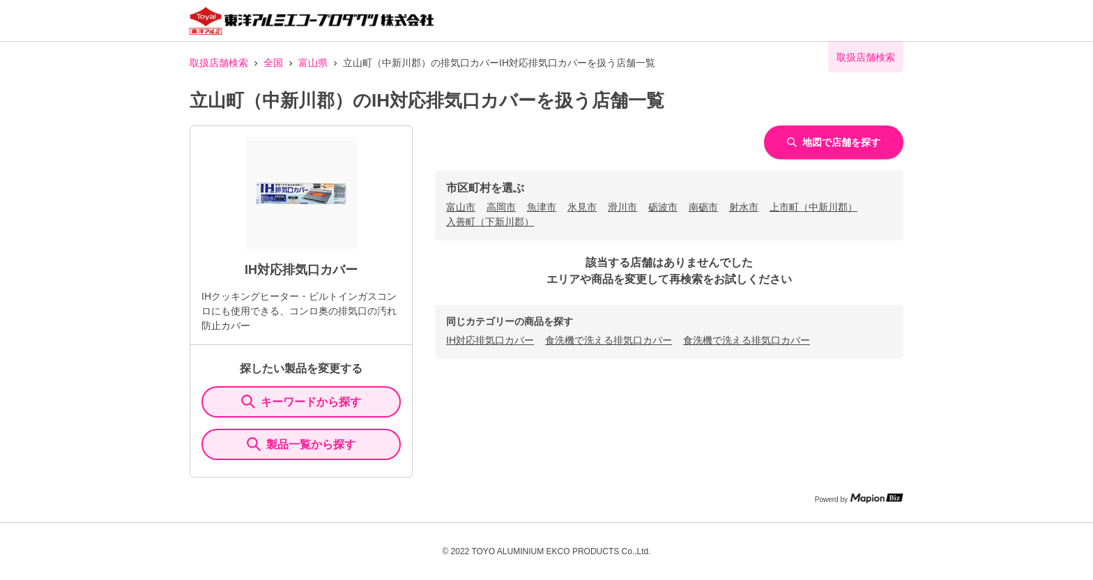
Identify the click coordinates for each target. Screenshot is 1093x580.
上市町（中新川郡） (813, 207)
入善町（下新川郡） (490, 221)
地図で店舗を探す (833, 142)
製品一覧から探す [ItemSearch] (301, 444)
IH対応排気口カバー (490, 340)
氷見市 (582, 207)
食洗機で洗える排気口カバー (608, 340)
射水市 (743, 207)
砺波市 (663, 207)
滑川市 (622, 207)
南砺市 (703, 207)
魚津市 (541, 207)
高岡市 (501, 207)
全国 (273, 62)
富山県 (313, 62)
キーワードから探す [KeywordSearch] (301, 402)
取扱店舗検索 (219, 62)
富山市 (460, 207)
